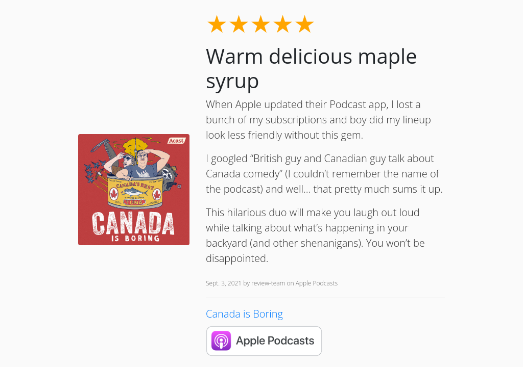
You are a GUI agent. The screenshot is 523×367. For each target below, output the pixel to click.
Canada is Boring (244, 314)
